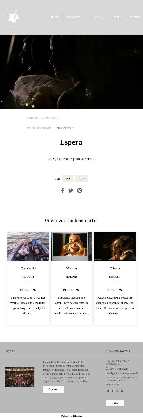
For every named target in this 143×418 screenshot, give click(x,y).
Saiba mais (53, 389)
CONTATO (135, 17)
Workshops (98, 17)
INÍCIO (55, 17)
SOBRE (117, 17)
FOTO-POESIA (75, 17)
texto (81, 178)
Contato (115, 403)
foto (68, 178)
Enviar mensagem (118, 368)
